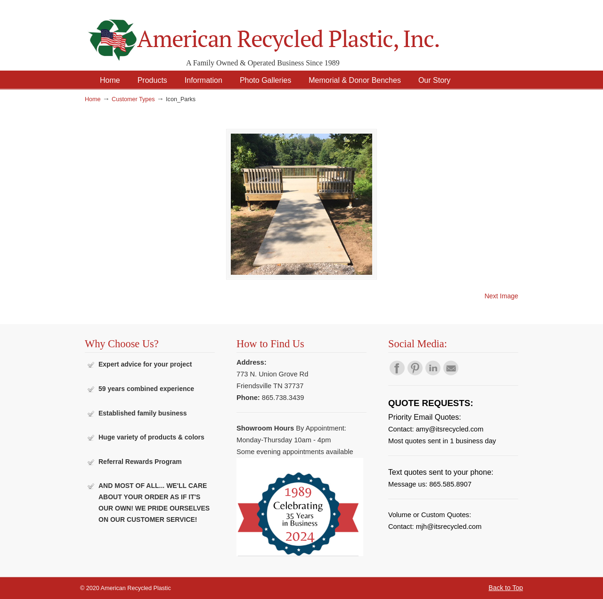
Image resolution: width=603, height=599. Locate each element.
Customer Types (133, 99)
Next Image (501, 296)
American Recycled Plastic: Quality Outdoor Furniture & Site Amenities (287, 33)
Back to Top (506, 587)
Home (93, 99)
